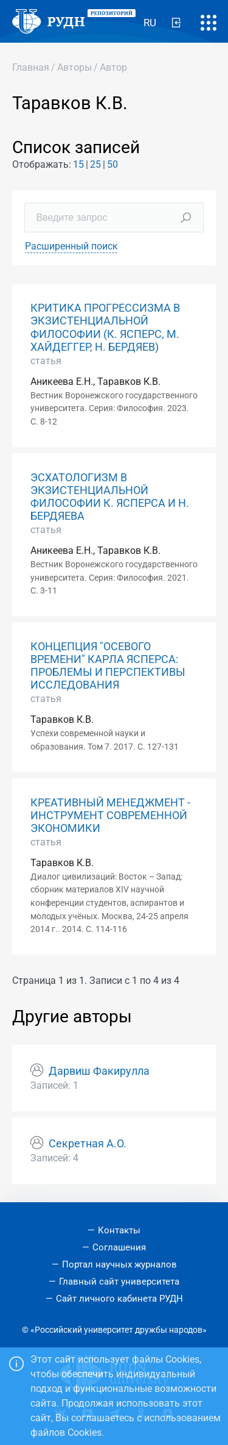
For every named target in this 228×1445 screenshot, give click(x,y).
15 (78, 164)
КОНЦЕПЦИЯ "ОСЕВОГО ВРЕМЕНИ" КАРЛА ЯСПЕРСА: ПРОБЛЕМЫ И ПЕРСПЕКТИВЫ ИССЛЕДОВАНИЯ (107, 665)
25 (95, 164)
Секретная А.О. (87, 1144)
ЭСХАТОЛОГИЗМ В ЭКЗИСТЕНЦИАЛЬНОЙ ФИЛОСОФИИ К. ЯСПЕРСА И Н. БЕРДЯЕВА (109, 497)
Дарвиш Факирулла (99, 1071)
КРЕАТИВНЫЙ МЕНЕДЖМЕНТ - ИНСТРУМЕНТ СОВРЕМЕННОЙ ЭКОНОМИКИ (110, 815)
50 (112, 164)
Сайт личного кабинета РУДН (119, 1298)
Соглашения (119, 1247)
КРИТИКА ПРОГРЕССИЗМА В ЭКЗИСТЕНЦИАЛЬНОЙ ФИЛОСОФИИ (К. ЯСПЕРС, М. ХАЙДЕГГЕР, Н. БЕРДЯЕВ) (105, 327)
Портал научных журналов (119, 1264)
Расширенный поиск (71, 246)
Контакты (119, 1230)
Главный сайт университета (119, 1281)
